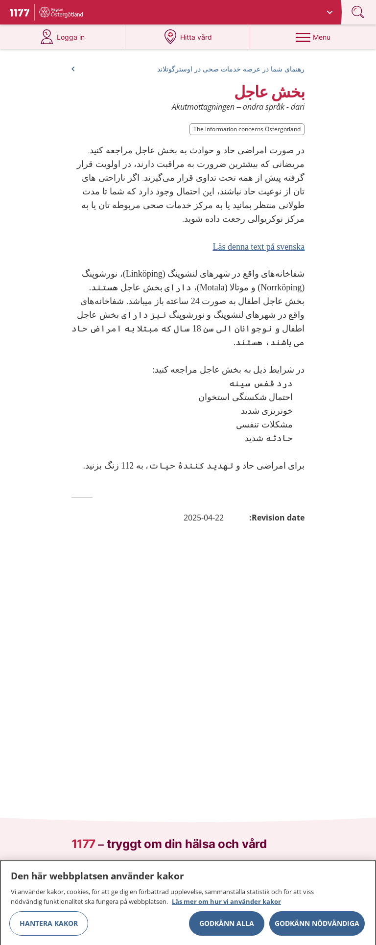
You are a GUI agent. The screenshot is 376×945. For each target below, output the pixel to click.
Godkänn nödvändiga (317, 926)
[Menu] (313, 36)
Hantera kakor (49, 926)
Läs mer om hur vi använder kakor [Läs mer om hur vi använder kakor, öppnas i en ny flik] (226, 904)
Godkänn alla (226, 926)
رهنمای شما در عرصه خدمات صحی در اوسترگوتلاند (231, 68)
